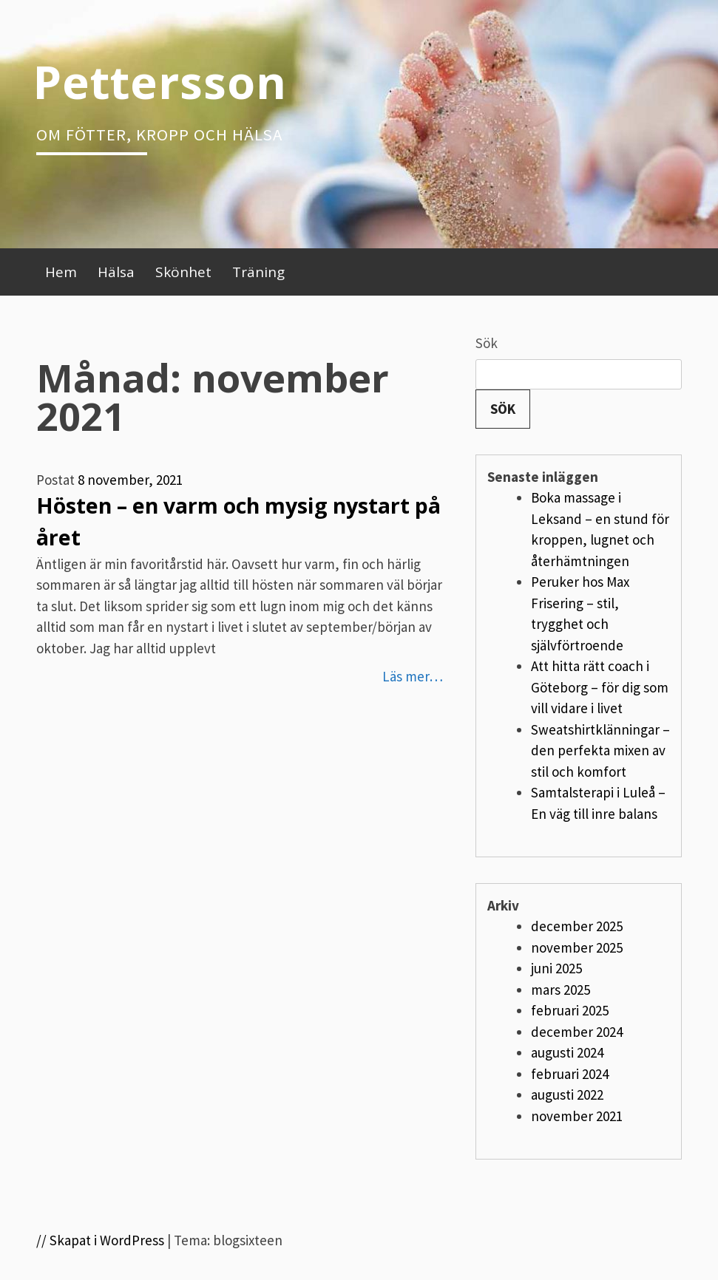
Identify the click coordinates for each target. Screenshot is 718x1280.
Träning (258, 272)
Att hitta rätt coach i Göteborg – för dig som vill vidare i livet (599, 687)
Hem (61, 272)
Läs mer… (412, 676)
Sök (486, 343)
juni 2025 (556, 968)
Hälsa (116, 272)
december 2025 (577, 926)
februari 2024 (570, 1074)
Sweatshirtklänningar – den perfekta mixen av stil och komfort (600, 750)
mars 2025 (560, 989)
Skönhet (183, 272)
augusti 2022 (567, 1094)
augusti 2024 (567, 1052)
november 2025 (577, 947)
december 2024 (577, 1032)
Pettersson (160, 81)
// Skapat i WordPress (100, 1240)
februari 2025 (570, 1010)
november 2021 (577, 1116)
